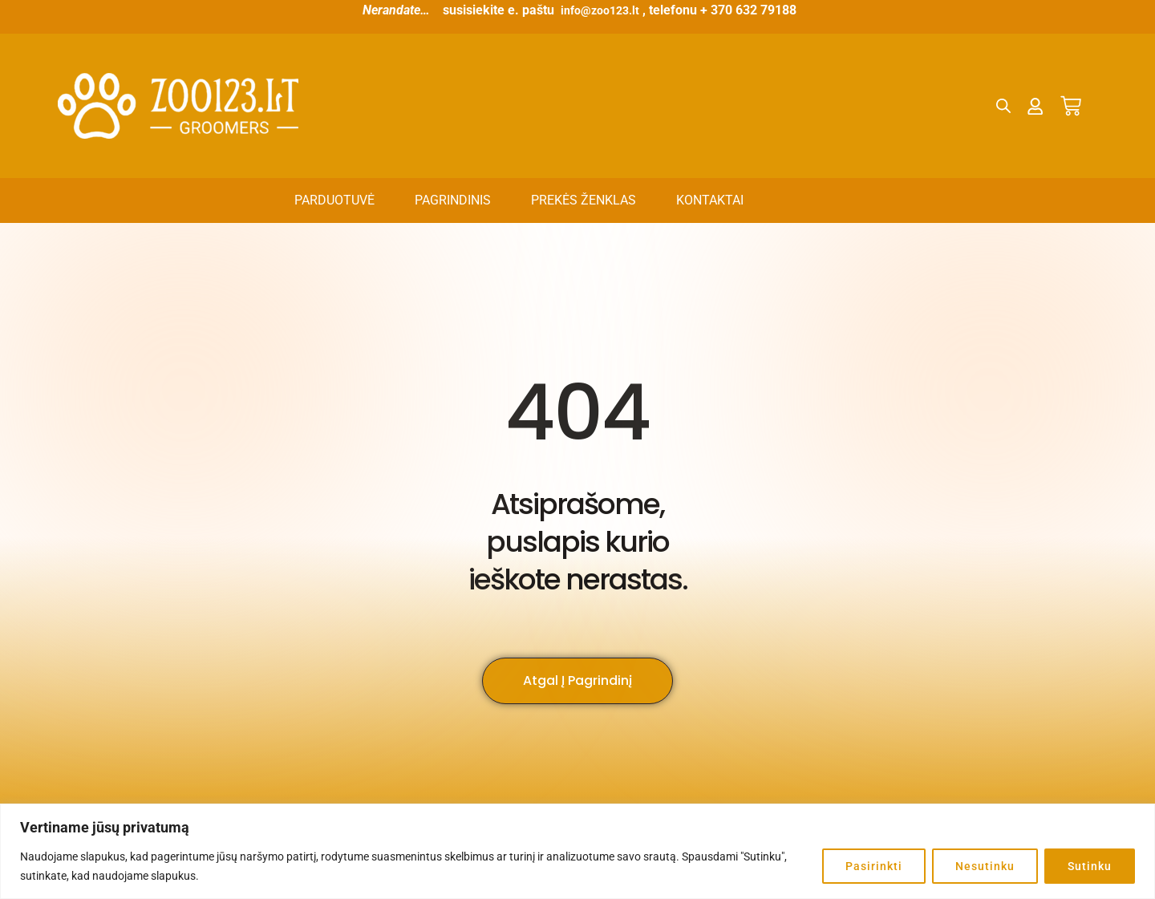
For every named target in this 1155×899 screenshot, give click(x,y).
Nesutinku (985, 866)
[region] (577, 851)
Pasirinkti (873, 866)
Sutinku (1090, 866)
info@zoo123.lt (599, 10)
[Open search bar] (1004, 106)
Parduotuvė (334, 200)
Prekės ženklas (583, 200)
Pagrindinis (453, 200)
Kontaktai (710, 200)
